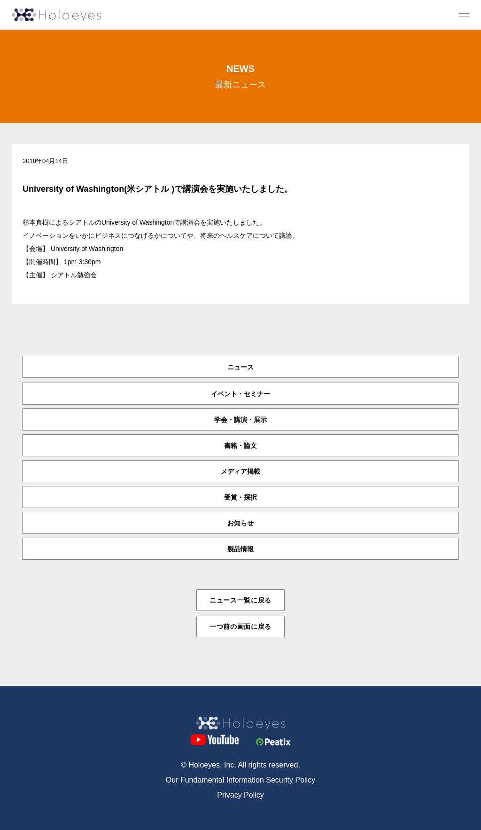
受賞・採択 (240, 497)
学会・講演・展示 (240, 419)
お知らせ (240, 523)
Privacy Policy (240, 795)
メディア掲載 (240, 471)
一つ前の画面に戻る (240, 626)
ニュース (240, 367)
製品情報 (240, 549)
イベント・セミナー (240, 394)
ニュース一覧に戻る (240, 600)
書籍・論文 (240, 445)
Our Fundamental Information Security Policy (240, 780)
